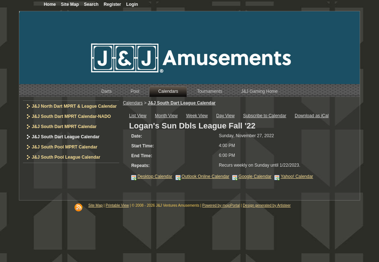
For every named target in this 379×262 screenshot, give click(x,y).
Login (132, 4)
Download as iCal (311, 115)
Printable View (117, 205)
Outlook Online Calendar (205, 176)
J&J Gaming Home (259, 91)
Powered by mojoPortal (221, 205)
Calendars (168, 91)
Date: (136, 136)
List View (137, 115)
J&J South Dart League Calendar (182, 103)
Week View (197, 115)
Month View (166, 115)
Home (50, 4)
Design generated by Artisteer (267, 205)
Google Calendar (254, 176)
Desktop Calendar (154, 176)
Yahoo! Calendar (297, 176)
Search (91, 4)
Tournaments (209, 91)
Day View (225, 115)
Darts (106, 91)
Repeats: (140, 165)
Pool (134, 91)
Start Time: (142, 145)
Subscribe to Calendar (264, 115)
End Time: (141, 155)
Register (112, 4)
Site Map (95, 205)
